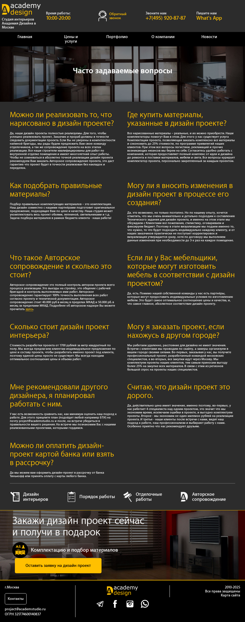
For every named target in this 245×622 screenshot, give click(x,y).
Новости (209, 37)
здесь (29, 309)
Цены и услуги (71, 39)
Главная (25, 37)
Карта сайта (230, 595)
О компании (163, 37)
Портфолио (117, 37)
